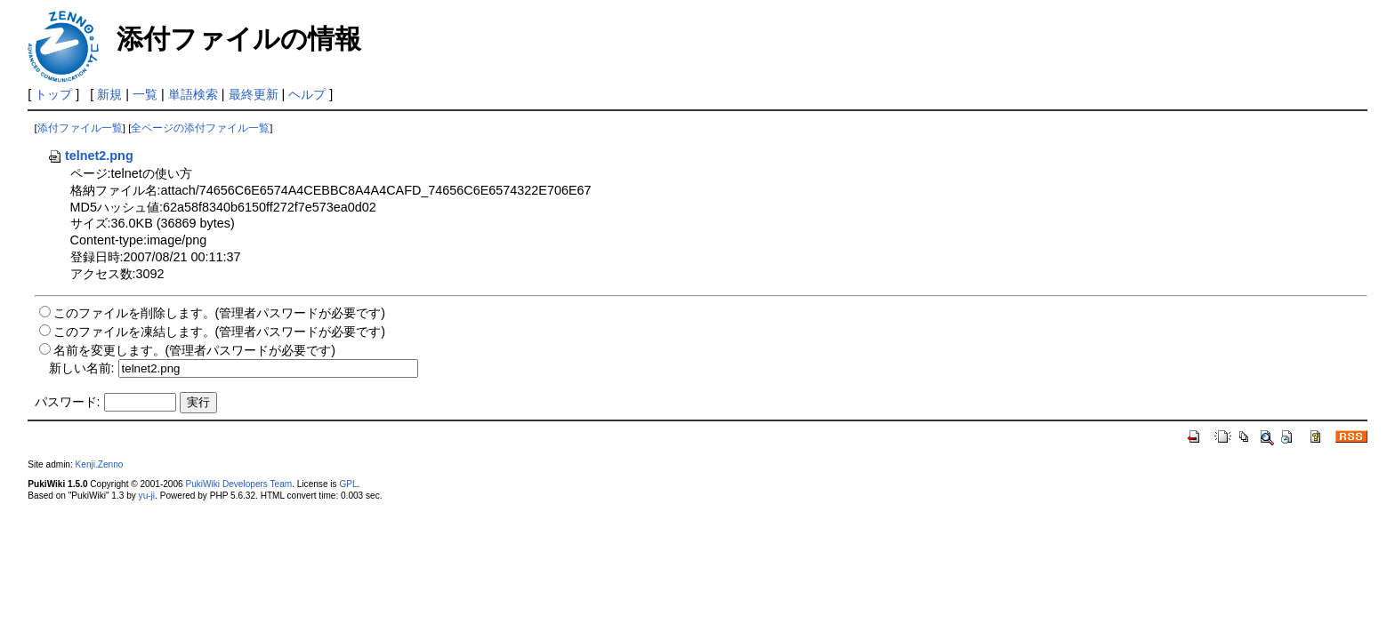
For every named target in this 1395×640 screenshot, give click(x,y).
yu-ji (147, 495)
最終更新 (253, 94)
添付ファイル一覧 (80, 128)
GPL (348, 484)
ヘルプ (307, 94)
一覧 (145, 94)
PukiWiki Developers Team (238, 484)
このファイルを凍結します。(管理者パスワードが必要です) (219, 331)
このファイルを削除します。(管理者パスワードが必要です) (219, 313)
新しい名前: (82, 368)
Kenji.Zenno (100, 464)
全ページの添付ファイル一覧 (200, 128)
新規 (109, 94)
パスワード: (68, 402)
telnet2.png (90, 155)
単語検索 (193, 94)
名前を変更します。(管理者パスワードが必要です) (194, 350)
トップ (53, 94)
